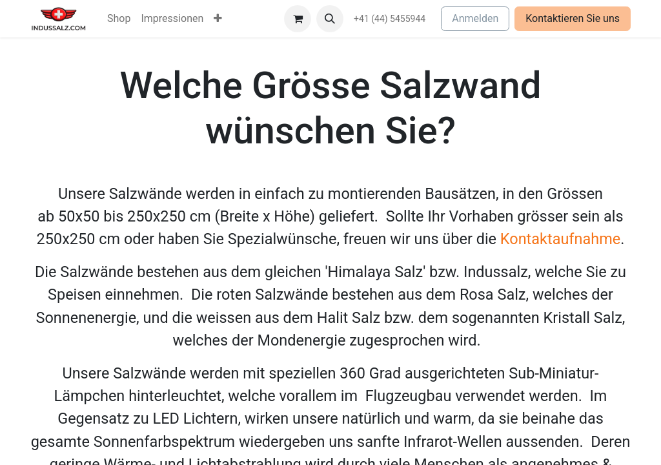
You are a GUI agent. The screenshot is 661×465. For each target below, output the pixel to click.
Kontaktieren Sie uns (572, 18)
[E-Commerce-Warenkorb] (297, 18)
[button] (329, 18)
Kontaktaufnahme (560, 239)
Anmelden (475, 18)
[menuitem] (119, 19)
